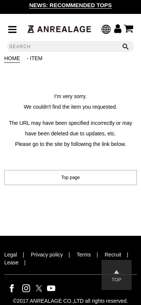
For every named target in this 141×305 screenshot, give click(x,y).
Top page (70, 177)
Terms (84, 255)
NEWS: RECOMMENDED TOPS (70, 5)
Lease (11, 262)
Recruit (113, 255)
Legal (10, 255)
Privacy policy (47, 255)
